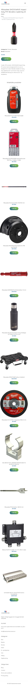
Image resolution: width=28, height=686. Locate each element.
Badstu (3, 642)
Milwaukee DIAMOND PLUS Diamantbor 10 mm (14, 290)
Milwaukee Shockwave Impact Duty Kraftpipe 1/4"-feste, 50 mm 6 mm (14, 333)
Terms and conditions (6, 673)
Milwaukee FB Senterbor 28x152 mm (14, 507)
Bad (2, 639)
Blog (2, 667)
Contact (3, 670)
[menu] (25, 3)
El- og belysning (5, 650)
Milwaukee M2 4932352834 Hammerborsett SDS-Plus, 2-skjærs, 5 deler (14, 159)
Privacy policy (4, 675)
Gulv (2, 653)
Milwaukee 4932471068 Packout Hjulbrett (14, 377)
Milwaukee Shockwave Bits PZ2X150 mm (14, 203)
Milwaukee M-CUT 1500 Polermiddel (14, 115)
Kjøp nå (6, 59)
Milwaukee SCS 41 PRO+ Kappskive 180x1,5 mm (14, 420)
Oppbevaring (4, 658)
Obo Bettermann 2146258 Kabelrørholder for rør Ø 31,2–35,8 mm (14, 463)
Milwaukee (14, 49)
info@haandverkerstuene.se (8, 631)
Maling (2, 655)
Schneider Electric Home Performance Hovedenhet (14, 593)
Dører (2, 647)
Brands (9, 49)
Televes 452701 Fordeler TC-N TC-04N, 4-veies (14, 550)
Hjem (2, 16)
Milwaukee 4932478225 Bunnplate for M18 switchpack (14, 246)
